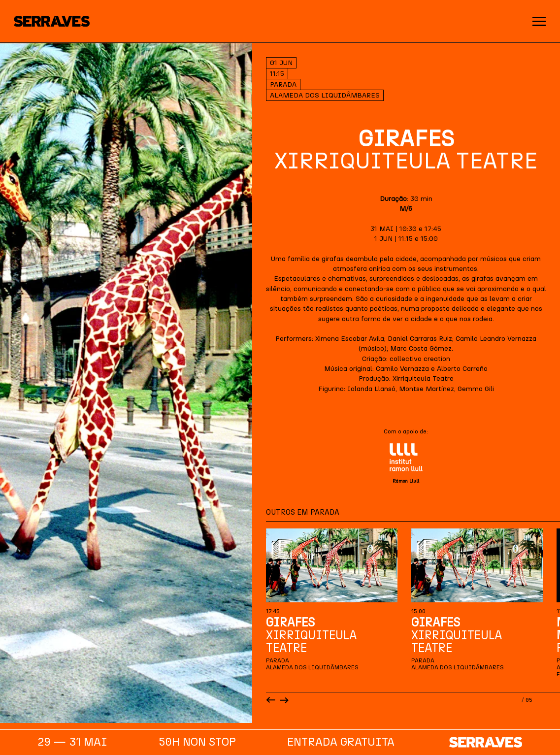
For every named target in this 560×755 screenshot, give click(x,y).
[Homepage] (58, 21)
